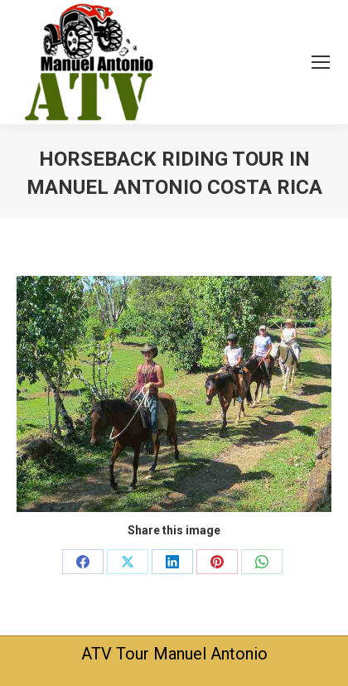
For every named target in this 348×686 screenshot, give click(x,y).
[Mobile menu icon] (320, 62)
